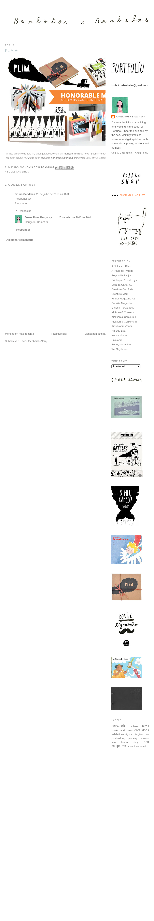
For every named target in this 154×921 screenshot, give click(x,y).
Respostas (25, 210)
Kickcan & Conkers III (124, 321)
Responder (21, 203)
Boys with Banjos (121, 275)
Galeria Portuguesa (122, 307)
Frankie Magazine (121, 303)
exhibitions (117, 734)
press (146, 734)
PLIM (35, 153)
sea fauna (119, 741)
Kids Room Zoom (121, 325)
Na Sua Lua (118, 330)
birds (145, 726)
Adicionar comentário (19, 239)
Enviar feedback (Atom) (33, 341)
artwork (118, 725)
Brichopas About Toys (124, 279)
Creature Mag (119, 293)
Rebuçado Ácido (121, 344)
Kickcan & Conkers (122, 312)
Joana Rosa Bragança (38, 217)
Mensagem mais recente (19, 333)
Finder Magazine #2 (123, 298)
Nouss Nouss (119, 335)
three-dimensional (136, 746)
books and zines (18, 172)
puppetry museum (138, 738)
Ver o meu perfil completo (129, 153)
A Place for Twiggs (122, 270)
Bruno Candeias (25, 194)
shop (135, 742)
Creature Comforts (122, 289)
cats (137, 730)
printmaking (118, 738)
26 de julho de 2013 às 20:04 (75, 217)
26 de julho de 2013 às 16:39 (53, 194)
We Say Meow (119, 348)
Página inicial (59, 333)
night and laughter (134, 734)
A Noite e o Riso (120, 266)
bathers (133, 726)
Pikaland (116, 339)
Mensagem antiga (95, 333)
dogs (145, 730)
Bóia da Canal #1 (121, 284)
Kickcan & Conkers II (123, 316)
